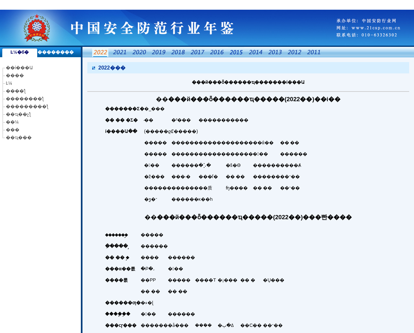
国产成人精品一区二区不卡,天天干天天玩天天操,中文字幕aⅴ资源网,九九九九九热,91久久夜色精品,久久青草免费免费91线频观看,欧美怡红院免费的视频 (151, 4)
